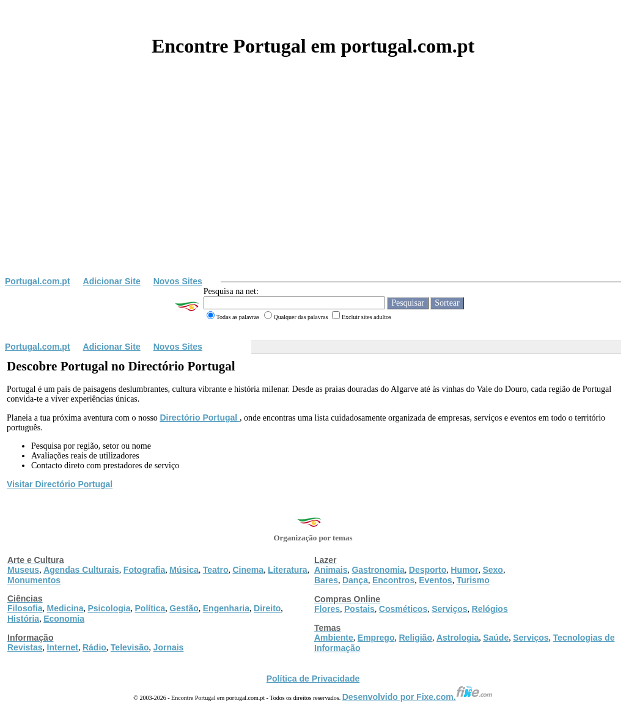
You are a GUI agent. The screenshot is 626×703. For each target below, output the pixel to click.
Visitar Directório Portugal (59, 484)
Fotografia (144, 570)
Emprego (376, 637)
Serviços (449, 609)
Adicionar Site (112, 281)
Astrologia (457, 637)
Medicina (65, 608)
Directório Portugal (200, 417)
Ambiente (333, 637)
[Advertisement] (313, 184)
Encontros (393, 580)
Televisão (130, 647)
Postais (359, 609)
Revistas (25, 647)
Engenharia (226, 608)
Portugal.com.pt (37, 281)
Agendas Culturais (81, 570)
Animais (330, 570)
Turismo (473, 580)
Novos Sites (177, 281)
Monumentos (34, 580)
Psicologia (108, 608)
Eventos (435, 580)
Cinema (248, 570)
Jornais (168, 647)
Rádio (94, 647)
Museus (23, 570)
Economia (63, 619)
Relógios (490, 609)
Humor (464, 570)
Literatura (287, 570)
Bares (326, 580)
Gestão (183, 608)
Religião (415, 637)
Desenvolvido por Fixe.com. (417, 697)
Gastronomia (378, 570)
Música (183, 570)
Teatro (216, 570)
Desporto (427, 570)
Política (150, 608)
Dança (355, 580)
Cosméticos (403, 609)
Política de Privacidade (313, 678)
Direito (267, 608)
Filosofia (25, 608)
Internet (62, 647)
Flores (327, 609)
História (23, 619)
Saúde (496, 637)
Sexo (492, 570)
